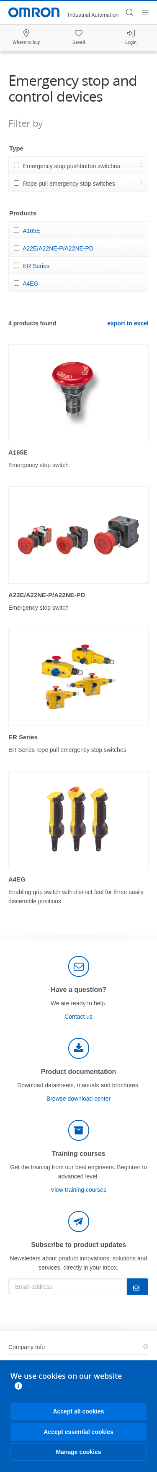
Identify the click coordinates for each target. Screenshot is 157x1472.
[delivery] (78, 1130)
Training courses (78, 1153)
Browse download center (78, 1098)
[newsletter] (78, 1221)
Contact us (78, 1016)
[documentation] (78, 1048)
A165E (31, 230)
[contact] (78, 966)
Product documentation (78, 1071)
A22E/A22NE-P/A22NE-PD (58, 248)
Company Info (26, 1347)
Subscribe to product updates (78, 1244)
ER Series (36, 266)
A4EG (30, 283)
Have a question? (78, 989)
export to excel (128, 323)
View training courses (78, 1189)
